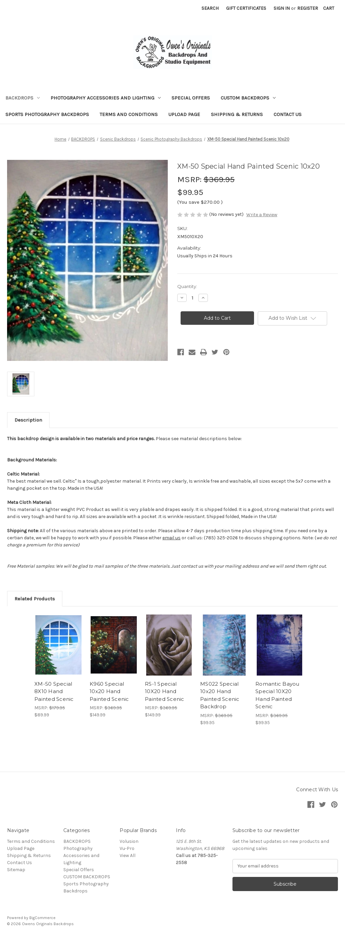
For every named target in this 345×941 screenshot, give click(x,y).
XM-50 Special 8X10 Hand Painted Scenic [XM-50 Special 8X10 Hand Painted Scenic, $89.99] (54, 691)
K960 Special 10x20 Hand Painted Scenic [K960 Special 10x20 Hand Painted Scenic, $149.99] (109, 691)
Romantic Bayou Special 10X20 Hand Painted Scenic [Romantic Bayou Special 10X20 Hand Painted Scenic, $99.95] (277, 695)
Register (307, 8)
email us (171, 538)
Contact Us (288, 114)
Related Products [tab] (34, 599)
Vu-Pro (127, 848)
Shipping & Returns (237, 114)
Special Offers (190, 98)
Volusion (129, 841)
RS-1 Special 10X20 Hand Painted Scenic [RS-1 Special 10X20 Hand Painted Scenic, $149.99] (164, 691)
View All (127, 855)
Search (210, 8)
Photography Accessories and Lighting (106, 98)
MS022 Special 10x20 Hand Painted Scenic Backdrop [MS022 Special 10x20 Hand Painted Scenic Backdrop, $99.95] (220, 695)
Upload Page (184, 114)
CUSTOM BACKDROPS (248, 98)
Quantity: (187, 286)
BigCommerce (42, 917)
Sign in (282, 8)
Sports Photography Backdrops (47, 114)
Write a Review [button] (261, 215)
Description (28, 420)
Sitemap (16, 870)
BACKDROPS (22, 98)
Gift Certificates (246, 8)
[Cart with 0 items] (328, 8)
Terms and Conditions (129, 114)
